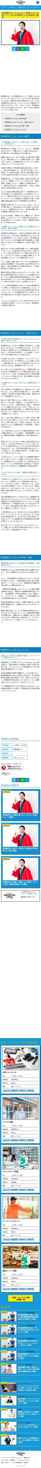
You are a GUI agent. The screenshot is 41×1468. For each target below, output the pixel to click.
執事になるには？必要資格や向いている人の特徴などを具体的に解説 (28, 1440)
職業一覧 (26, 1458)
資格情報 (14, 1090)
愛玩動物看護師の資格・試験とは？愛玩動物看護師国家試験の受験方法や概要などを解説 (28, 1317)
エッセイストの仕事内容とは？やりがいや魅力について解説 (28, 1426)
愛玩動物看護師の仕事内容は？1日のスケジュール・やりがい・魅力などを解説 (28, 1343)
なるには (6, 1090)
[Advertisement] (20, 73)
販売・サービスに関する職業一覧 (21, 1298)
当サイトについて (16, 1458)
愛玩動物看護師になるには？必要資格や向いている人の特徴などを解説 (28, 1356)
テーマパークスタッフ (11, 1221)
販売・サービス (18, 757)
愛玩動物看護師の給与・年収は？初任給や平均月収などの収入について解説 (28, 1330)
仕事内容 (30, 1090)
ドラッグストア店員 (10, 1171)
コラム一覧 (4, 1460)
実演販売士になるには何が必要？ (16, 118)
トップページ (5, 1458)
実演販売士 (12, 7)
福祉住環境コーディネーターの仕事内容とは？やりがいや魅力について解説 (28, 1401)
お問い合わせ (5, 1462)
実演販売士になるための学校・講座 (17, 126)
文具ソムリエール (10, 1072)
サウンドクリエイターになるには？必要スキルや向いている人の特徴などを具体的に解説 (28, 1388)
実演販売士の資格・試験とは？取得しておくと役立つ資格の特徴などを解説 (20, 883)
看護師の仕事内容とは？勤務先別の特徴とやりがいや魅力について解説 (28, 1414)
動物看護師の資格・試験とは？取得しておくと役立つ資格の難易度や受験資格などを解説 (28, 1369)
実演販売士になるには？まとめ (15, 129)
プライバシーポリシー (24, 1460)
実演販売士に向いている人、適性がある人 (19, 122)
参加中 (26, 1462)
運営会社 (12, 1460)
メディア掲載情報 (16, 1462)
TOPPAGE (4, 7)
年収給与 (22, 1090)
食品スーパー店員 (10, 1271)
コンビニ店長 (8, 1122)
